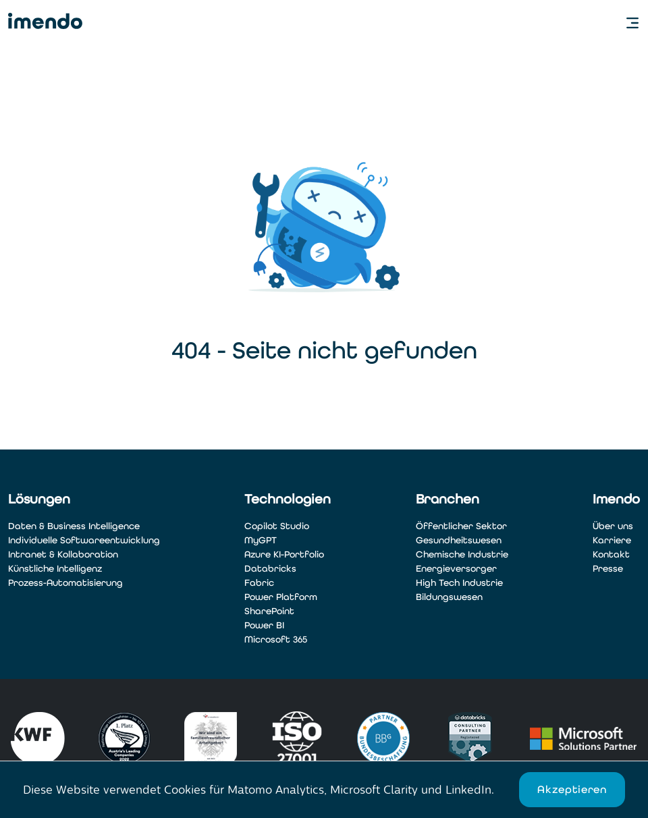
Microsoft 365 (275, 639)
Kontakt (611, 554)
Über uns (613, 526)
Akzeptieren (571, 789)
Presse (608, 568)
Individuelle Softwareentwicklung (84, 540)
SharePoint (269, 611)
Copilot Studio (276, 526)
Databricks (270, 568)
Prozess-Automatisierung (65, 583)
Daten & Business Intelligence (74, 526)
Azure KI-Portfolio (284, 554)
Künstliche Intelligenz (55, 568)
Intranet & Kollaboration (63, 554)
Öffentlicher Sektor (461, 526)
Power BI (264, 625)
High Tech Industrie (459, 583)
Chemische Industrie (462, 554)
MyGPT (260, 540)
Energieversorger (456, 568)
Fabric (259, 583)
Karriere (612, 540)
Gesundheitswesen (459, 540)
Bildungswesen (449, 597)
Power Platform (280, 597)
